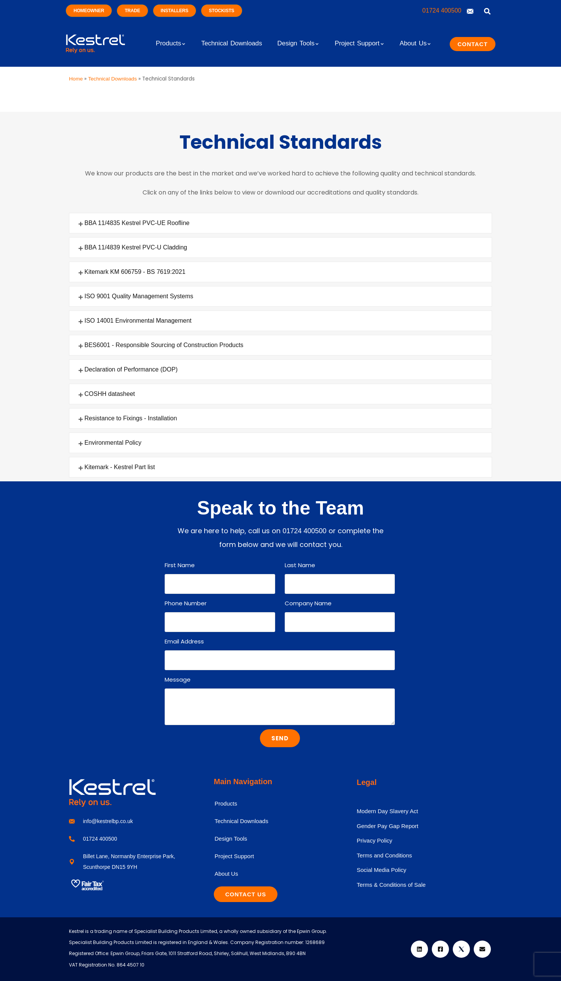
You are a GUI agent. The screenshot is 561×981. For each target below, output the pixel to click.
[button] (280, 223)
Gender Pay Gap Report (387, 826)
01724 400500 (442, 10)
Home (76, 79)
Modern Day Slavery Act (387, 811)
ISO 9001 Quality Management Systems (139, 296)
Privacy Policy (374, 840)
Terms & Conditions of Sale (391, 884)
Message (178, 679)
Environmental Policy (113, 442)
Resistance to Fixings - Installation (131, 418)
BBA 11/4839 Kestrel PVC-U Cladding (136, 247)
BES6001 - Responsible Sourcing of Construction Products (164, 345)
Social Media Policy (381, 870)
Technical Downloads (112, 79)
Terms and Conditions (384, 855)
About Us (226, 873)
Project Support (234, 856)
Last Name (300, 565)
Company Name (308, 603)
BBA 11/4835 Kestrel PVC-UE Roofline (137, 223)
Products (226, 803)
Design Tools (231, 838)
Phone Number (186, 603)
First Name (180, 565)
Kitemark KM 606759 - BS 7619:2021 (135, 272)
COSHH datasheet (110, 394)
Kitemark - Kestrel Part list (120, 467)
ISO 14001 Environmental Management (138, 320)
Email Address (184, 641)
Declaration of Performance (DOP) (131, 369)
